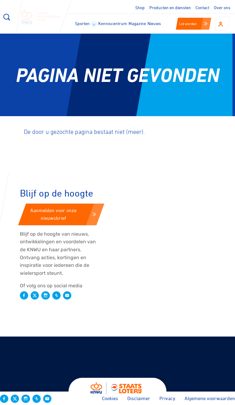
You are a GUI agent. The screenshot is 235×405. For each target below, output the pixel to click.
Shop (140, 7)
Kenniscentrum (112, 23)
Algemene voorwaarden (210, 398)
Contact (202, 7)
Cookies (110, 398)
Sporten (86, 24)
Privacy (167, 398)
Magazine (137, 23)
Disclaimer (138, 398)
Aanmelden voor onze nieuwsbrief (63, 214)
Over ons (222, 7)
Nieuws (154, 23)
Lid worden (193, 23)
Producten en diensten (170, 7)
